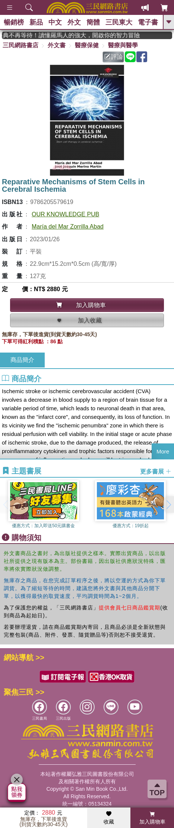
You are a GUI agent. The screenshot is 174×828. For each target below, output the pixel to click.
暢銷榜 (14, 22)
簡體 (93, 22)
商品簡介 (22, 360)
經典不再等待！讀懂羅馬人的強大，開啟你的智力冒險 (76, 35)
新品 (36, 22)
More (162, 451)
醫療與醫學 (123, 45)
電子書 (148, 22)
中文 (55, 22)
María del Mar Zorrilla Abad (68, 226)
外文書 (57, 45)
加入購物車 (152, 818)
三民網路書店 (20, 45)
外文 (74, 22)
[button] (168, 504)
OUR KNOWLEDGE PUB (65, 214)
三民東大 (118, 22)
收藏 (109, 818)
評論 (113, 57)
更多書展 (155, 471)
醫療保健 (87, 45)
